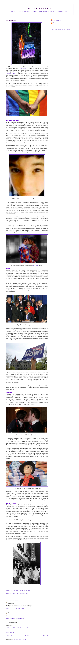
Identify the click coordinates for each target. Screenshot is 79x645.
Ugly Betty (36, 265)
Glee (35, 435)
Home (27, 635)
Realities (25, 593)
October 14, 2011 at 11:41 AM (17, 628)
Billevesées (39, 8)
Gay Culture (17, 593)
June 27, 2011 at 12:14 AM (15, 608)
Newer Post (9, 635)
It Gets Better (11, 21)
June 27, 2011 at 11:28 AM (15, 618)
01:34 (29, 590)
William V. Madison (56, 23)
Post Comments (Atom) (19, 639)
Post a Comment (10, 632)
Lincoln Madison (55, 20)
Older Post (45, 635)
